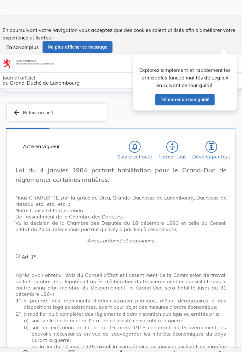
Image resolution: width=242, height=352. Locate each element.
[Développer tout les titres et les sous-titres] (211, 146)
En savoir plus (22, 31)
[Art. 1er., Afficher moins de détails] (121, 252)
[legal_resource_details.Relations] (121, 341)
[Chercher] (26, 341)
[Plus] (219, 341)
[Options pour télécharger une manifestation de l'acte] (174, 341)
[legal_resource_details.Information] (71, 341)
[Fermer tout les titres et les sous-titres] (172, 146)
